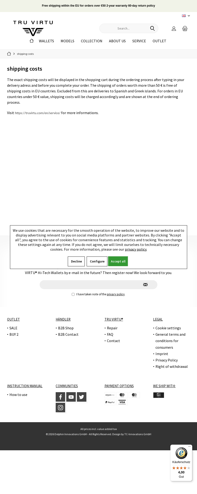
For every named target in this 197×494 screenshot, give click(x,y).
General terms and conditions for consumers (170, 340)
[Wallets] (46, 41)
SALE (13, 328)
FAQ (110, 334)
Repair (112, 328)
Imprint (161, 353)
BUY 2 (13, 334)
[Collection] (92, 41)
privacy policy (116, 294)
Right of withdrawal (171, 366)
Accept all (118, 261)
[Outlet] (159, 41)
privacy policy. (136, 249)
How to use (18, 394)
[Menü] (189, 447)
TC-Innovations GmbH (137, 434)
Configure (97, 261)
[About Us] (117, 41)
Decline (76, 261)
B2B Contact (68, 334)
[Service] (139, 41)
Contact (113, 340)
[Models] (67, 41)
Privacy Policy (166, 360)
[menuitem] (185, 28)
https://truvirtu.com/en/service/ (37, 113)
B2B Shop (66, 328)
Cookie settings (168, 328)
